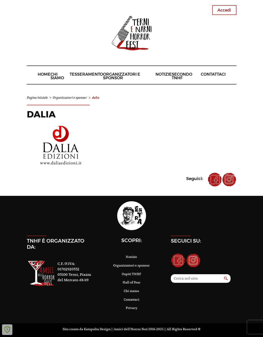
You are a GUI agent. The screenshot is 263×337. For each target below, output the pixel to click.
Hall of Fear (131, 282)
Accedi (224, 10)
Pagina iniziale (37, 98)
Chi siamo (57, 76)
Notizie (164, 74)
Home (44, 74)
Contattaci (213, 74)
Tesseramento (86, 74)
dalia (41, 114)
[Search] (196, 278)
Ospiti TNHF (131, 274)
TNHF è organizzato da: (55, 244)
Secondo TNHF (182, 76)
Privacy (131, 308)
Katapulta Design (97, 329)
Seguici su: (186, 241)
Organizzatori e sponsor (121, 76)
